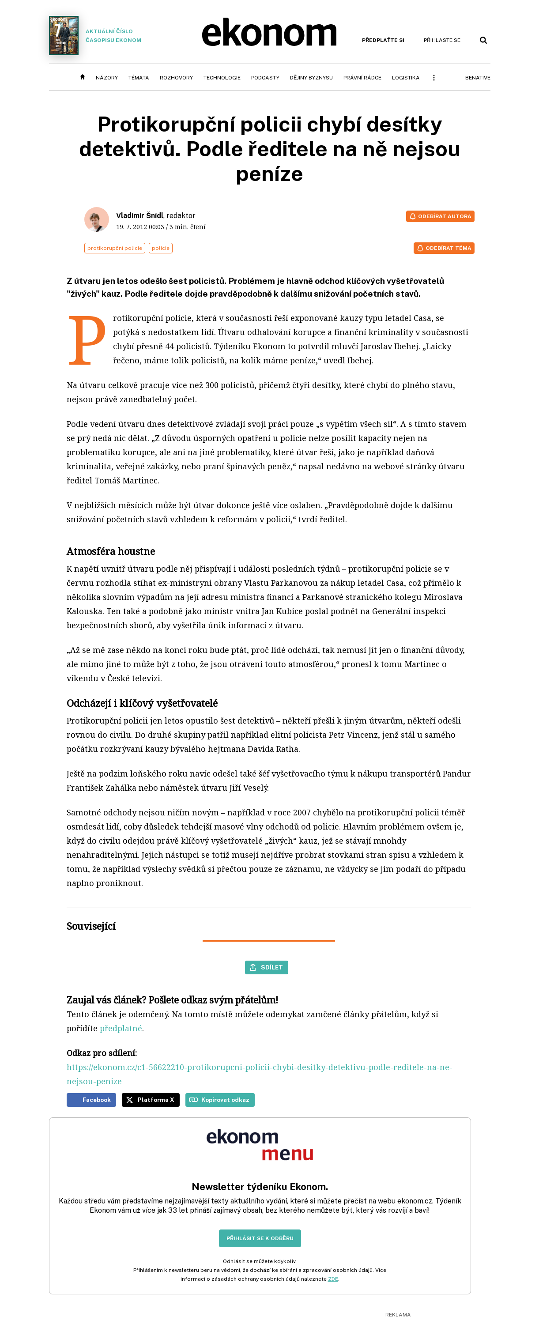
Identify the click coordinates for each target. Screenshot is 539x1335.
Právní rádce (362, 78)
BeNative (477, 78)
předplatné (121, 1028)
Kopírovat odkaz (225, 1099)
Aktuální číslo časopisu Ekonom (95, 35)
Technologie (222, 78)
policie (161, 248)
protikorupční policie (114, 248)
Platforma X (156, 1099)
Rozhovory (176, 78)
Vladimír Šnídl (139, 215)
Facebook (97, 1099)
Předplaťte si (383, 40)
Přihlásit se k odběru (260, 1238)
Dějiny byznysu (311, 78)
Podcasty (265, 78)
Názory (107, 78)
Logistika (406, 78)
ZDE (333, 1279)
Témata (138, 78)
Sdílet (272, 967)
